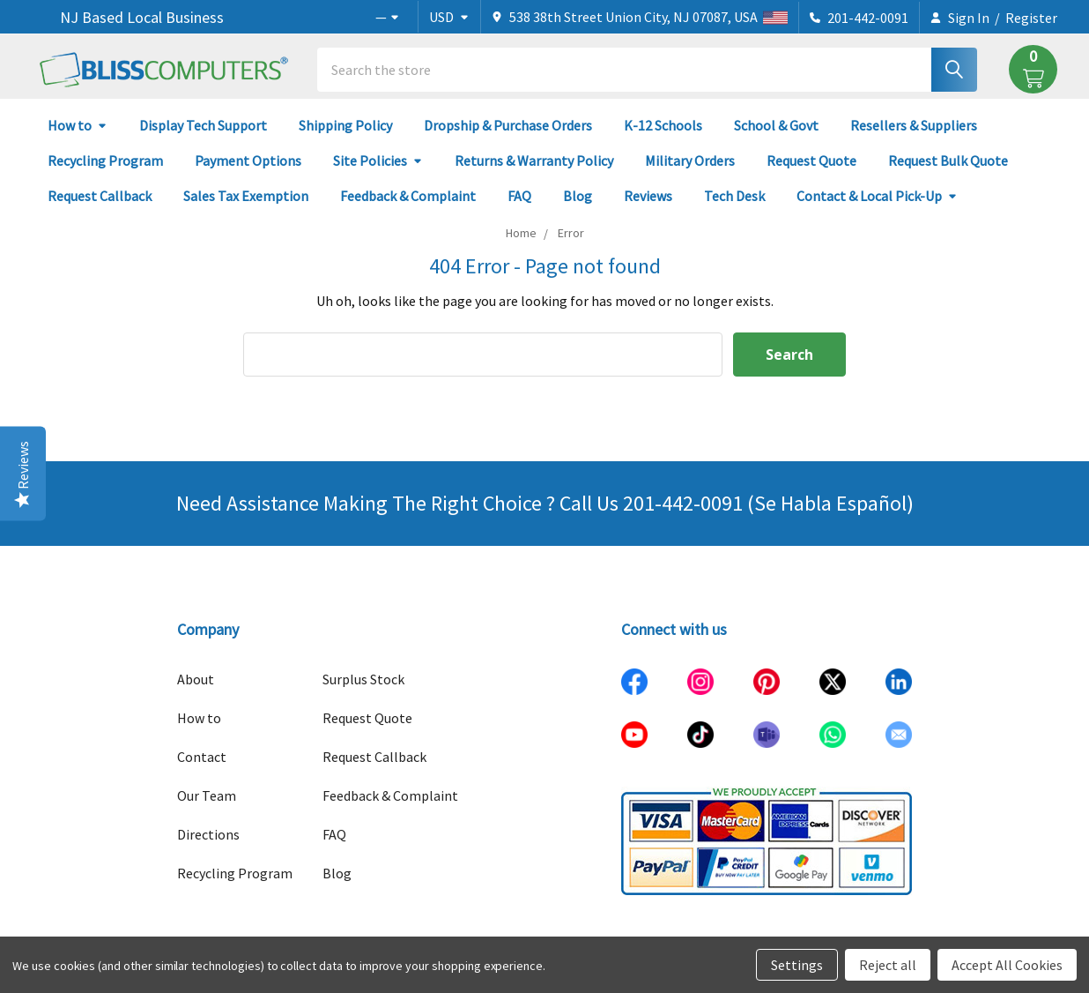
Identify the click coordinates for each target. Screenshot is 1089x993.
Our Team (206, 795)
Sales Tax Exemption (245, 196)
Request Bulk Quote (948, 160)
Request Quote (811, 160)
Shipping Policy (345, 125)
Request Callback (100, 196)
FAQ (519, 196)
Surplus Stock (363, 679)
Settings (797, 965)
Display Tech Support (203, 125)
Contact (201, 756)
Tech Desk (734, 196)
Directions (208, 834)
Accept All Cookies (1007, 965)
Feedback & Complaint (408, 196)
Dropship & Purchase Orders (508, 125)
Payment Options (248, 160)
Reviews (648, 196)
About (195, 679)
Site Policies (378, 160)
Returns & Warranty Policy (534, 160)
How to (77, 125)
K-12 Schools (663, 125)
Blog (577, 196)
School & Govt (776, 125)
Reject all (887, 965)
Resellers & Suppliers (913, 125)
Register (1031, 17)
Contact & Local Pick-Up (877, 196)
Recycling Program (105, 160)
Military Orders (690, 160)
